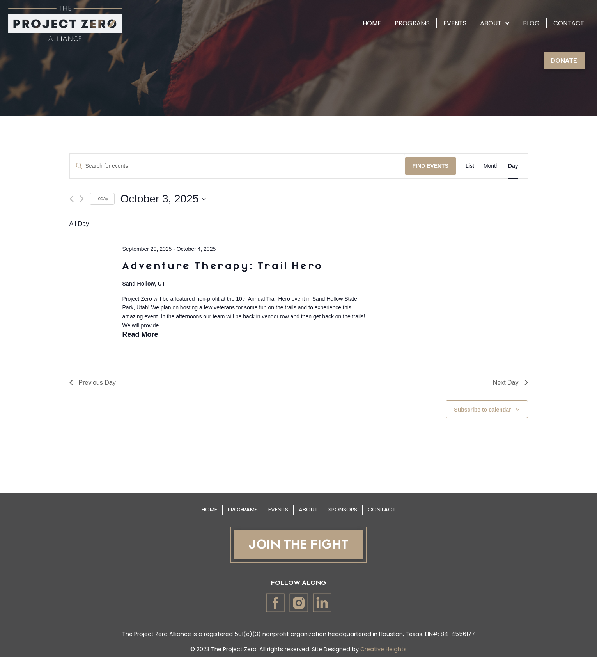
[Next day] (82, 198)
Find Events (431, 166)
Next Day (510, 382)
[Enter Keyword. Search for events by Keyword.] (237, 166)
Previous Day (92, 382)
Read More (140, 334)
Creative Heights (383, 649)
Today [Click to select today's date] (102, 198)
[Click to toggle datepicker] (163, 199)
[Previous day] (71, 198)
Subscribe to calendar (482, 410)
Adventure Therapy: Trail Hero (222, 266)
